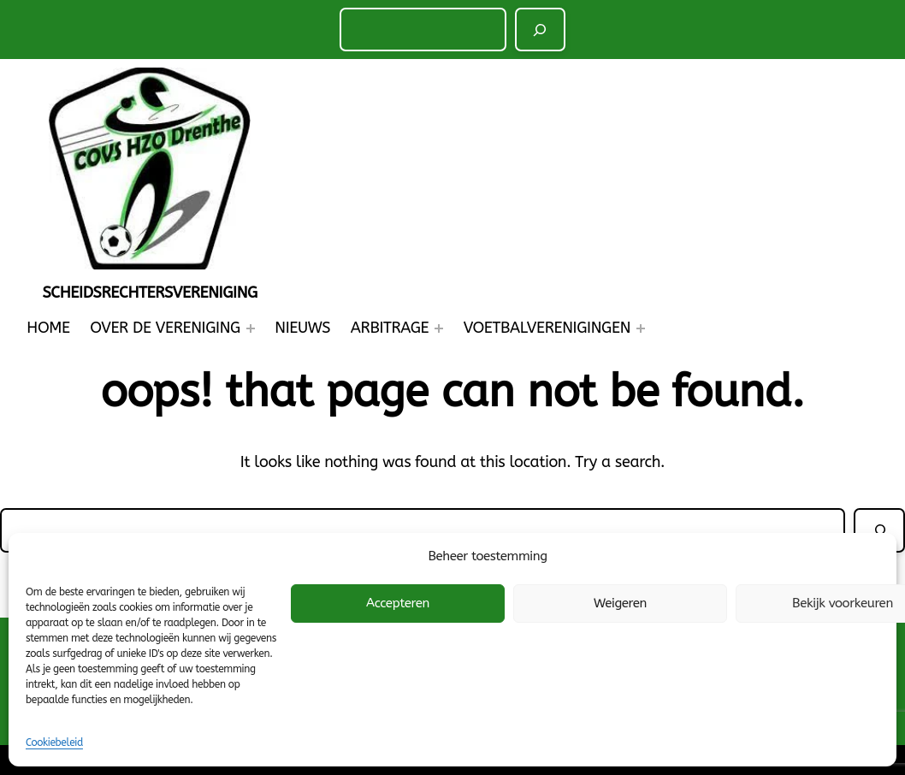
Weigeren (620, 603)
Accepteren (397, 603)
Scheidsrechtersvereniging (149, 292)
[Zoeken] (540, 29)
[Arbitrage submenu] (439, 328)
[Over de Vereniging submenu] (250, 328)
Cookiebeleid (54, 742)
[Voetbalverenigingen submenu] (640, 328)
